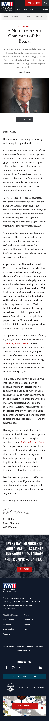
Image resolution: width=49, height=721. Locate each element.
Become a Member (25, 647)
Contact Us (28, 619)
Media (26, 615)
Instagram (13, 668)
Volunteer (7, 624)
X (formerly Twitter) (27, 668)
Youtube (20, 668)
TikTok (34, 668)
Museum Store (23, 650)
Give (31, 9)
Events (25, 9)
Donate (39, 647)
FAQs (26, 629)
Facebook (6, 668)
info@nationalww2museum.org (17, 604)
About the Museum (10, 615)
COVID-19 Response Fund (17, 343)
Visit (18, 9)
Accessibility (8, 634)
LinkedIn (40, 668)
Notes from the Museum (35, 16)
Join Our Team (9, 619)
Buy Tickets (8, 647)
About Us (15, 16)
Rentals (27, 624)
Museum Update (25, 26)
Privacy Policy (8, 629)
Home (6, 16)
